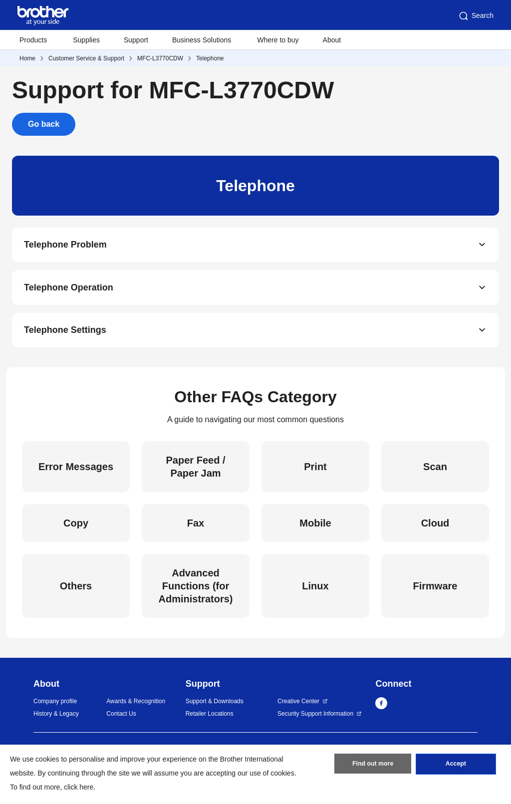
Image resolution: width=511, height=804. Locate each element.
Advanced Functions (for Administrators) (196, 589)
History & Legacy (56, 717)
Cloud (435, 527)
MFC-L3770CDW (160, 58)
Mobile (315, 527)
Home (27, 58)
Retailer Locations (210, 717)
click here (78, 787)
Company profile (55, 705)
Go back (43, 124)
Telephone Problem (65, 246)
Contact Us (121, 717)
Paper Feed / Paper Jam (196, 471)
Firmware (435, 589)
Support (136, 40)
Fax (195, 527)
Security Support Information (315, 717)
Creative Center (298, 705)
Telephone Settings (65, 333)
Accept (456, 765)
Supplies (86, 40)
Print (315, 470)
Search (476, 16)
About (332, 40)
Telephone (210, 58)
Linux (315, 589)
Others (76, 589)
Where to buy (277, 40)
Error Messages (75, 470)
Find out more (373, 765)
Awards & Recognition (135, 705)
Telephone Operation (68, 289)
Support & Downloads (215, 705)
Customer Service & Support (86, 58)
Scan (435, 470)
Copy (75, 527)
